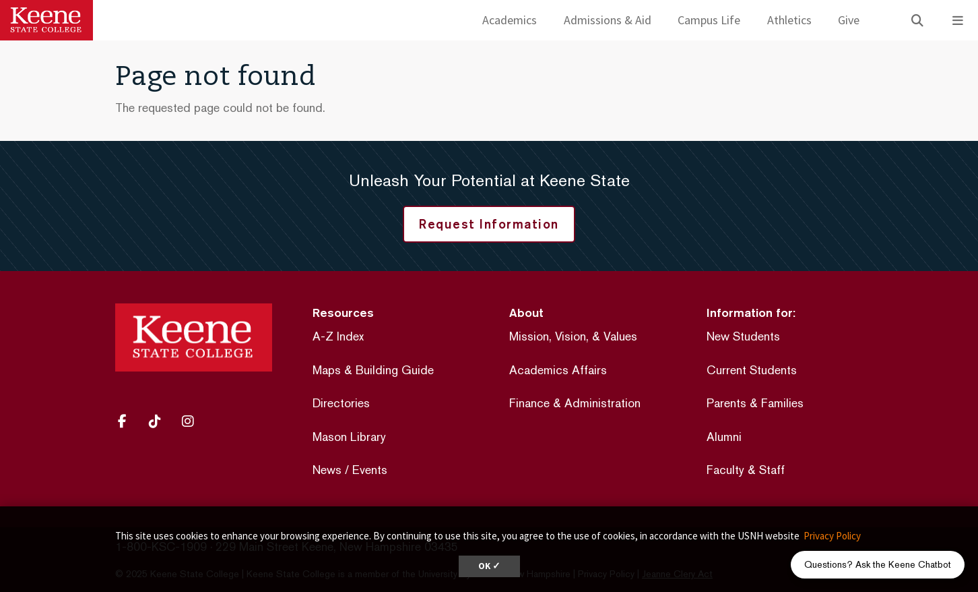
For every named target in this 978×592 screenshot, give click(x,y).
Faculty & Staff (746, 470)
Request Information (489, 223)
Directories (341, 403)
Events (369, 470)
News (327, 470)
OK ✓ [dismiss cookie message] (489, 566)
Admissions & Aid (607, 20)
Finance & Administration (575, 403)
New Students (743, 336)
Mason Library (349, 437)
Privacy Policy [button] (832, 535)
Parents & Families (755, 403)
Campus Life (709, 20)
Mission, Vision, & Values (573, 336)
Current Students (752, 370)
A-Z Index (338, 336)
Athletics (789, 20)
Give (848, 20)
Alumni (724, 437)
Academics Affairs (558, 370)
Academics (509, 20)
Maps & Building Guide (373, 370)
